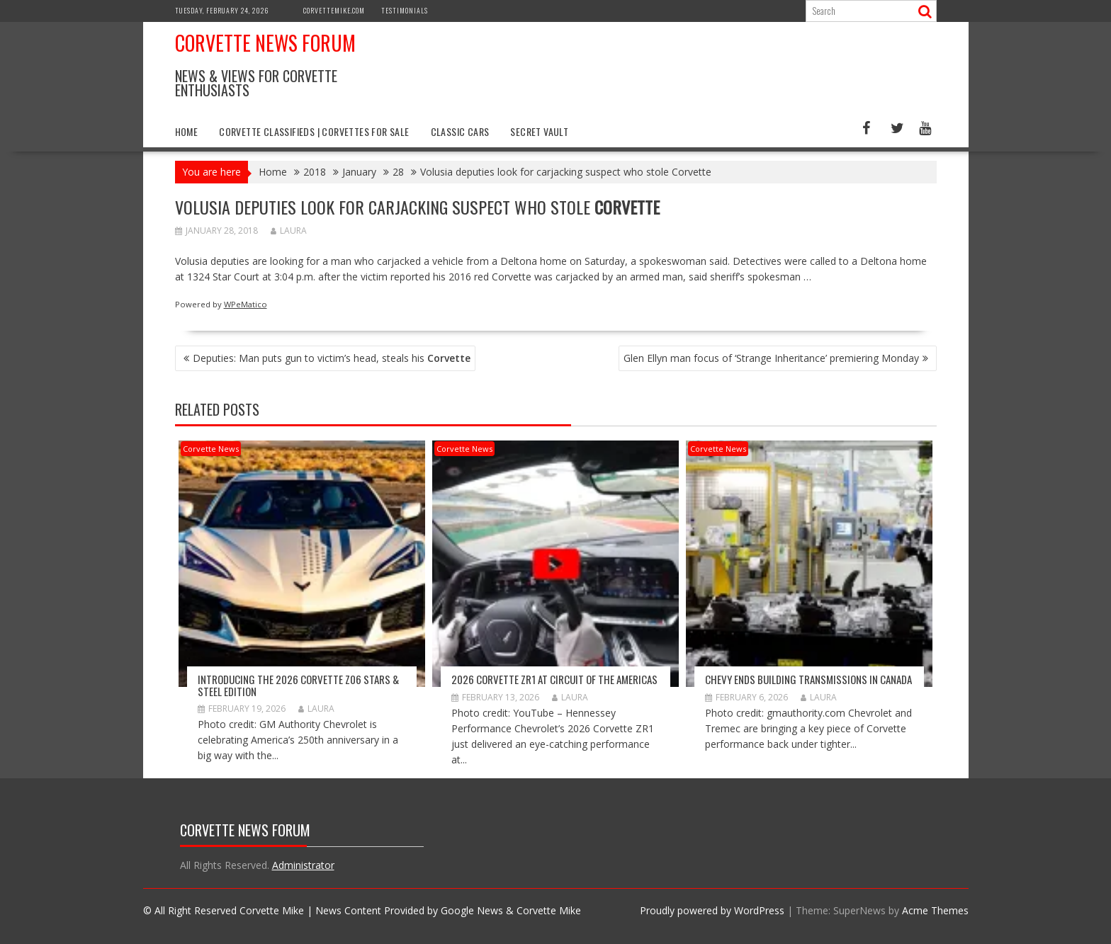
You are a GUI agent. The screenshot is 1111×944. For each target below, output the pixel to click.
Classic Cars (460, 131)
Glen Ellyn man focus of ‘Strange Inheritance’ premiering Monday (771, 358)
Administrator (303, 865)
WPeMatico (245, 304)
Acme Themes (935, 910)
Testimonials (404, 10)
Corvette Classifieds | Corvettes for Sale (314, 131)
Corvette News (211, 448)
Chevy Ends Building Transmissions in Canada (808, 679)
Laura (289, 230)
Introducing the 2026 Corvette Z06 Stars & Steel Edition (298, 685)
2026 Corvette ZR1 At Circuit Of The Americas (554, 679)
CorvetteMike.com (334, 10)
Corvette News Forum (265, 42)
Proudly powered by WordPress (712, 910)
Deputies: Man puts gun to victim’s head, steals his (331, 358)
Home (186, 131)
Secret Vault (539, 131)
